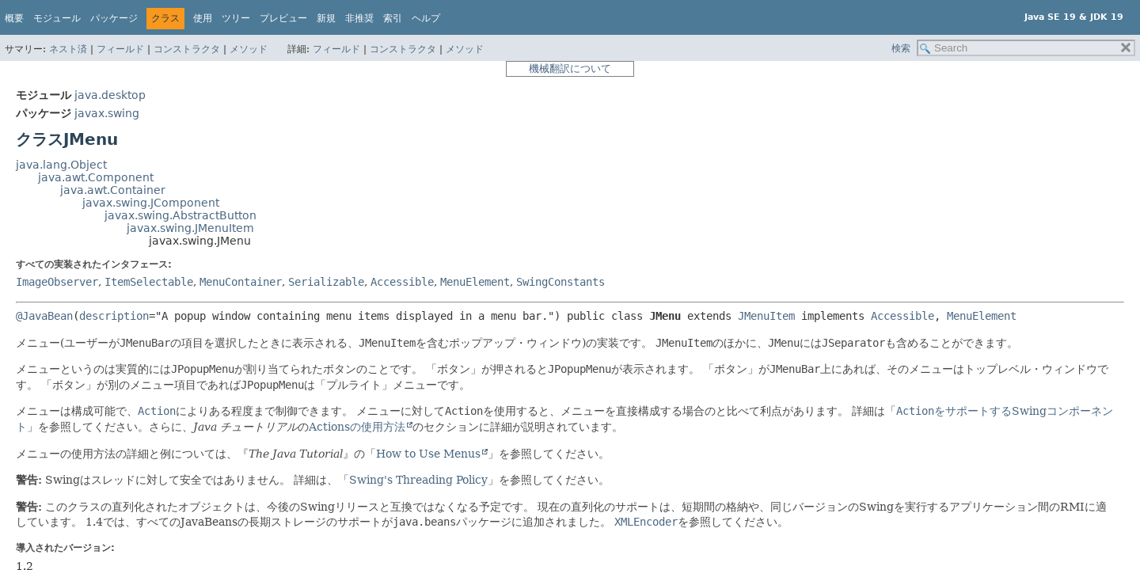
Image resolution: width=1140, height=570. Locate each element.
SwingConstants (560, 282)
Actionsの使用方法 (357, 426)
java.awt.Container (112, 190)
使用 (202, 18)
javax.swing (106, 113)
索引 (392, 18)
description (114, 316)
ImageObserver (57, 282)
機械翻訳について (570, 68)
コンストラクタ (187, 49)
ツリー (236, 18)
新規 (326, 18)
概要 (14, 18)
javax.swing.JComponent (150, 202)
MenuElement (475, 282)
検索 (900, 48)
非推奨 (359, 18)
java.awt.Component (96, 177)
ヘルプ (426, 18)
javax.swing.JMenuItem (190, 228)
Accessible (402, 282)
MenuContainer (241, 282)
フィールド (120, 49)
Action (157, 411)
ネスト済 (68, 49)
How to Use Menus (428, 453)
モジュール (57, 18)
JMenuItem (766, 316)
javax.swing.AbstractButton (180, 215)
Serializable (326, 282)
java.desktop (110, 95)
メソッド (249, 49)
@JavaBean (44, 316)
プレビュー (283, 18)
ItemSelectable (148, 282)
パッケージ (114, 18)
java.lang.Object (61, 164)
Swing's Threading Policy (418, 479)
